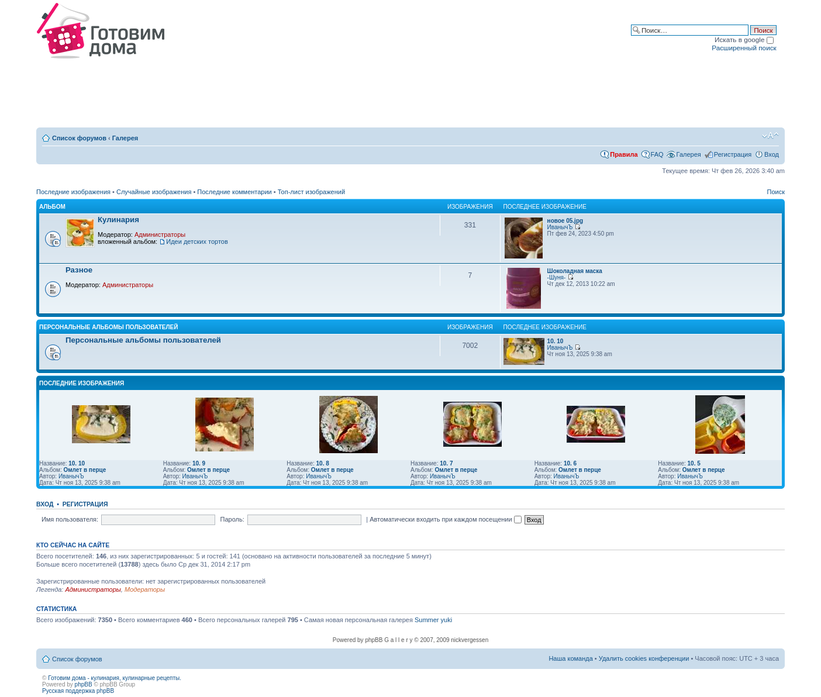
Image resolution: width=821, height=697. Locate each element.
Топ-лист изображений (311, 191)
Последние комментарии (234, 191)
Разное (78, 269)
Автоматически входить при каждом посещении (446, 519)
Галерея (125, 138)
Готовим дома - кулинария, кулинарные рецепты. (114, 678)
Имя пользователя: (70, 519)
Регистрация (732, 154)
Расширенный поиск (744, 47)
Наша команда (570, 658)
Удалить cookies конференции (644, 658)
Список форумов (79, 138)
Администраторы (159, 234)
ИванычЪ (560, 227)
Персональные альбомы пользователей (108, 327)
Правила (623, 154)
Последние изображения (73, 191)
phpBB (83, 684)
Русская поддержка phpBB (78, 691)
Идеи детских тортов (197, 241)
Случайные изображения (153, 191)
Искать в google (744, 39)
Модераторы (145, 589)
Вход (771, 154)
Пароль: (232, 519)
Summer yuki (433, 619)
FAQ (657, 154)
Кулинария (118, 219)
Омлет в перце (84, 470)
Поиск (776, 191)
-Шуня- (556, 277)
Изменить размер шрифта (770, 135)
